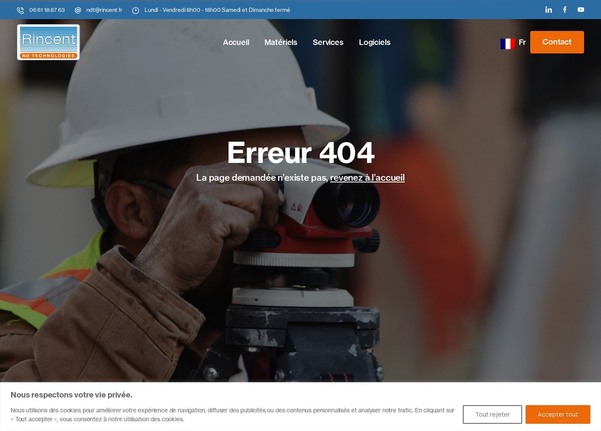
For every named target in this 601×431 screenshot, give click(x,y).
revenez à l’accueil (367, 177)
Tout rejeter (492, 414)
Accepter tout (558, 414)
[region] (300, 406)
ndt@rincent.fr (104, 9)
